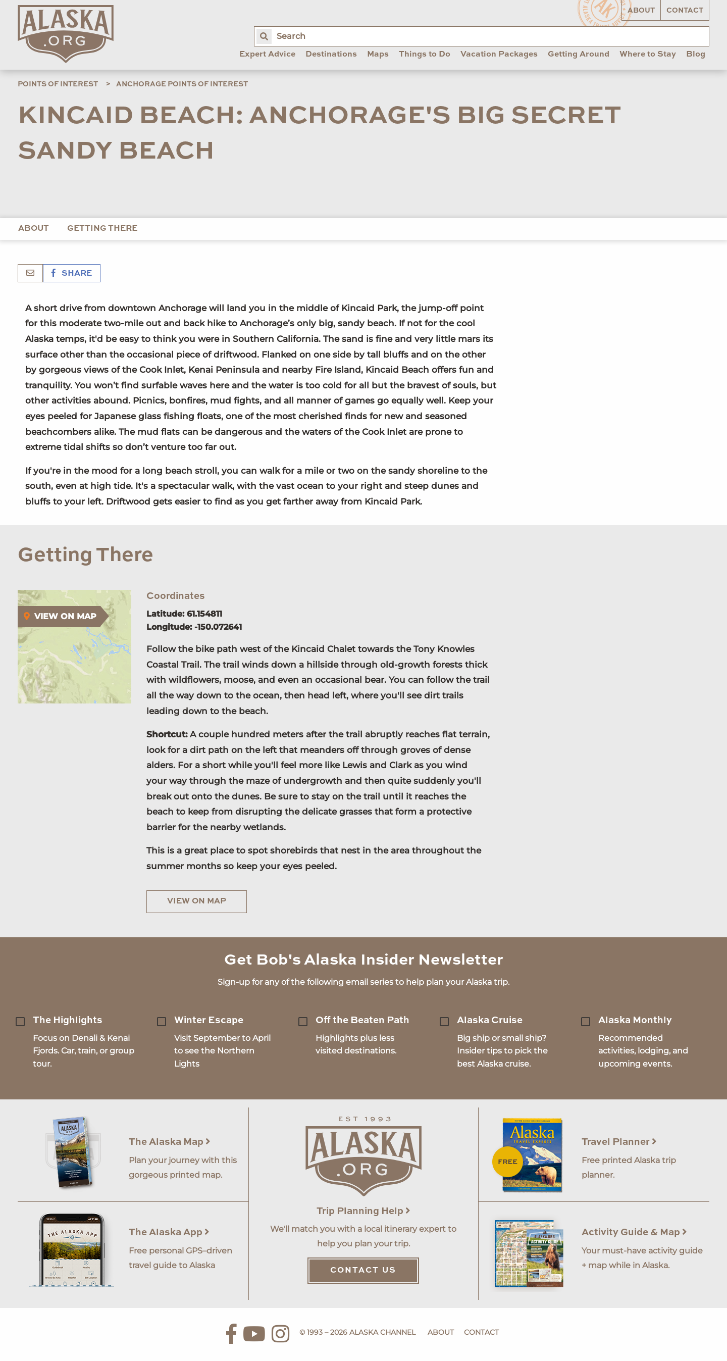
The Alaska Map (170, 1142)
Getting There (102, 229)
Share (71, 274)
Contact (684, 10)
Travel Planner (619, 1142)
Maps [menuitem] (378, 55)
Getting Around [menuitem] (578, 55)
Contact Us (363, 1271)
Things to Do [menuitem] (424, 55)
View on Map (196, 901)
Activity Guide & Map (634, 1232)
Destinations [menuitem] (331, 55)
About (641, 10)
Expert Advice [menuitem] (267, 55)
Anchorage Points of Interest (182, 84)
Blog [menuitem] (695, 55)
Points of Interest (58, 84)
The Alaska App (169, 1232)
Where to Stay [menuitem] (647, 55)
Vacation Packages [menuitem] (499, 55)
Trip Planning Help (363, 1211)
